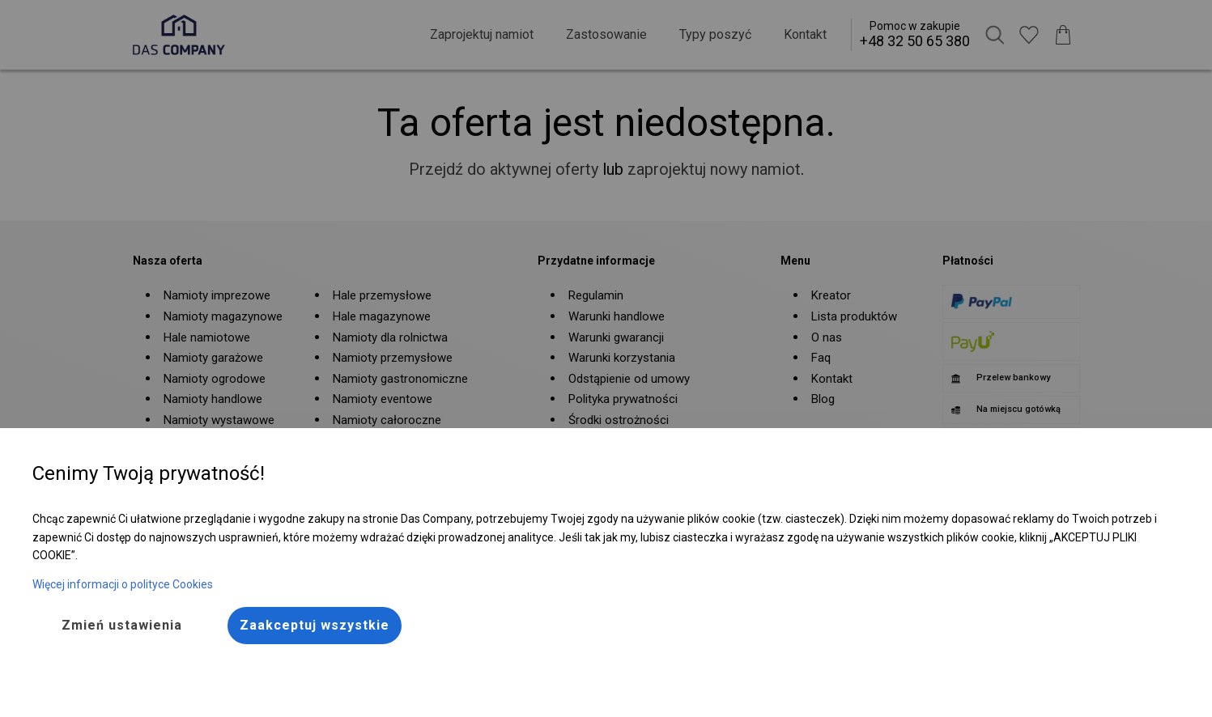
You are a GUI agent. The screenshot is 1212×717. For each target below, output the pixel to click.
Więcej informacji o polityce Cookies (122, 584)
